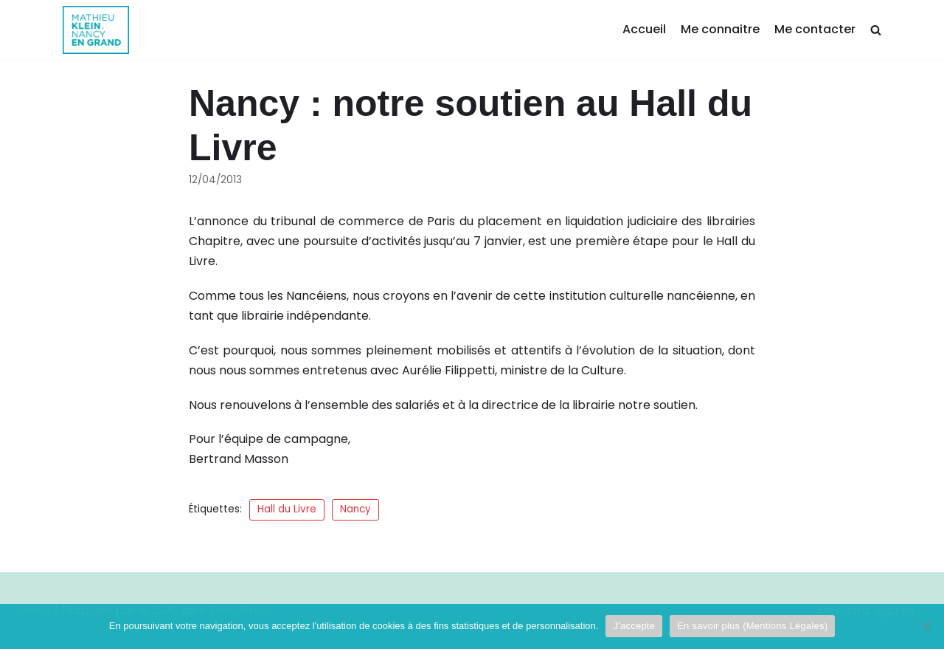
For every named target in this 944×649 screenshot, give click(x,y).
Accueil (644, 29)
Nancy (355, 509)
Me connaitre (720, 29)
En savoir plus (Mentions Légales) (752, 625)
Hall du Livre (286, 509)
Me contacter (815, 29)
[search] (875, 30)
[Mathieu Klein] (96, 30)
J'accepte (634, 625)
